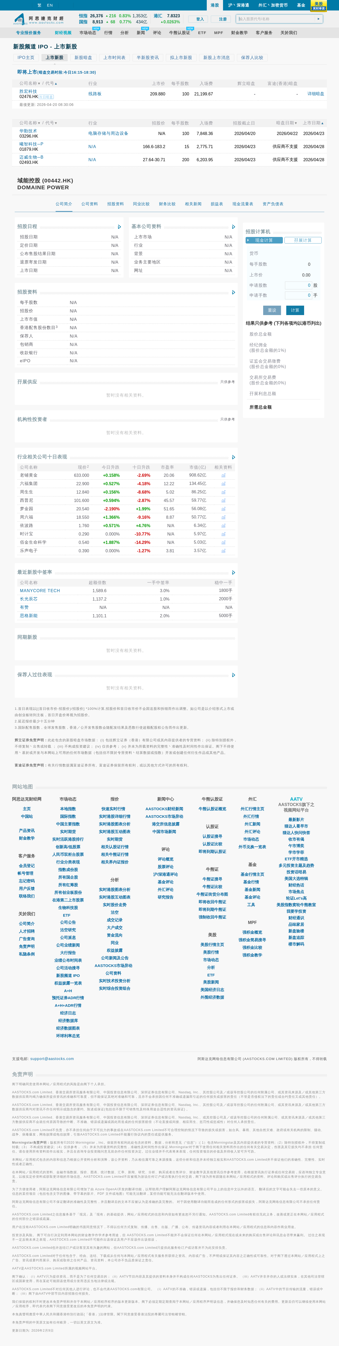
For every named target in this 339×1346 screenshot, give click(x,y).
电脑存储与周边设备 (108, 133)
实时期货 (68, 831)
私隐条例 (27, 954)
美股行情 (212, 952)
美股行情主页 (212, 944)
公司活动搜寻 (68, 968)
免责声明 (27, 946)
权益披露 (115, 950)
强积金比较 (252, 947)
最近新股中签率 (34, 572)
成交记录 (115, 920)
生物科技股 (68, 907)
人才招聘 (27, 931)
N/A (92, 146)
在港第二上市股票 (68, 900)
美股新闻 (212, 982)
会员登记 (27, 865)
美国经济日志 (212, 989)
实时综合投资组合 (114, 988)
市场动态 (212, 960)
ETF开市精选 (296, 859)
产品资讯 (27, 830)
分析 (212, 967)
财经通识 (296, 918)
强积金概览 (252, 932)
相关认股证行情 (115, 847)
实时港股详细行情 (114, 816)
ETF (68, 915)
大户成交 (115, 927)
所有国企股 (68, 877)
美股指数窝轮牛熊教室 (296, 904)
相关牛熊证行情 (115, 854)
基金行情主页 (252, 874)
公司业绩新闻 (68, 945)
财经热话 (296, 885)
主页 (27, 809)
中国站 (27, 816)
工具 (252, 904)
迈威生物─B (31, 157)
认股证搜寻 (212, 836)
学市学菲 (296, 852)
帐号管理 (27, 873)
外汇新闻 (252, 824)
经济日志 (68, 1013)
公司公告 (68, 922)
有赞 (24, 607)
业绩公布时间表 (68, 960)
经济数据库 (68, 1020)
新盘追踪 (296, 937)
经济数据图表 (68, 1028)
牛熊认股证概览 (212, 809)
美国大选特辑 (296, 878)
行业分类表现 (68, 862)
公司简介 (27, 923)
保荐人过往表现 (34, 674)
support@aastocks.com (52, 1059)
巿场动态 (252, 839)
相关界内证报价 (115, 862)
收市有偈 (296, 839)
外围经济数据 (212, 997)
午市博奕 (296, 846)
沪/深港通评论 (165, 874)
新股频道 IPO (68, 975)
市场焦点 (296, 891)
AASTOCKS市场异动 (115, 965)
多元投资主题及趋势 (296, 865)
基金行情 (252, 882)
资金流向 (115, 935)
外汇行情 (252, 816)
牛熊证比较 (212, 886)
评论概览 (165, 859)
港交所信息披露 (165, 824)
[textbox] (279, 19)
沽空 (115, 912)
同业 (115, 942)
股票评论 (165, 866)
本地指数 (68, 809)
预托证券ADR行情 (68, 998)
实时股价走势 (114, 904)
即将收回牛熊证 (212, 902)
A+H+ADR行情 (68, 1005)
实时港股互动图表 (114, 831)
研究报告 (165, 897)
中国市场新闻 (165, 831)
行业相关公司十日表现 (42, 457)
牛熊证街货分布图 (212, 894)
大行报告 (68, 952)
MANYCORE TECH (40, 590)
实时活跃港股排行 (68, 839)
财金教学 (27, 838)
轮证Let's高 (296, 898)
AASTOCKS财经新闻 (165, 809)
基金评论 (165, 882)
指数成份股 (68, 869)
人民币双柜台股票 (68, 854)
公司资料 (114, 973)
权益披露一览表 (68, 983)
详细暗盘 (316, 93)
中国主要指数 (68, 824)
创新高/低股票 (68, 847)
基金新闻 (252, 889)
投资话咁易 (296, 872)
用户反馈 (27, 888)
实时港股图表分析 (114, 824)
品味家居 (296, 924)
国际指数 (68, 816)
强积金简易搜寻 (252, 940)
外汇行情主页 (252, 809)
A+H (68, 990)
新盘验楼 (296, 931)
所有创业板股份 (68, 892)
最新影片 (296, 819)
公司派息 (68, 937)
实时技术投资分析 (114, 981)
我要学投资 (296, 911)
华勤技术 (28, 131)
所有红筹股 (68, 885)
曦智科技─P (31, 144)
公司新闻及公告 (115, 958)
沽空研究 (68, 930)
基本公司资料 (146, 226)
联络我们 (27, 896)
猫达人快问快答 (296, 832)
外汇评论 (165, 889)
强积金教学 (252, 955)
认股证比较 (212, 844)
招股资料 (27, 292)
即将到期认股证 (212, 851)
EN (50, 5)
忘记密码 (27, 881)
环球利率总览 (68, 1036)
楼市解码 (296, 944)
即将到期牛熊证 (212, 909)
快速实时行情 (115, 809)
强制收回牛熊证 (212, 917)
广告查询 (27, 939)
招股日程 (27, 226)
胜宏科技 (28, 91)
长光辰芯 (29, 599)
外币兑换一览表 (252, 847)
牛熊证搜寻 (212, 879)
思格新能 (29, 615)
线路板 (95, 93)
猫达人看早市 (296, 826)
